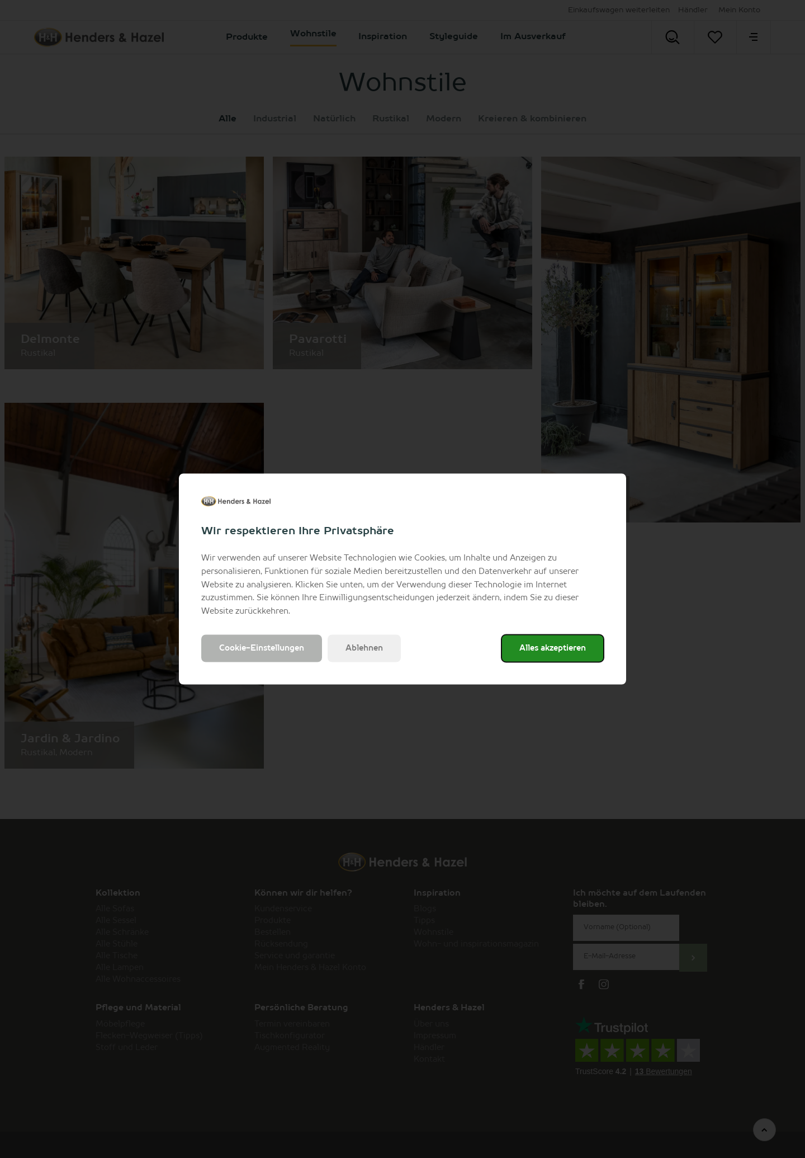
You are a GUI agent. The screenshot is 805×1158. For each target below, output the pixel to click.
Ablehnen (364, 648)
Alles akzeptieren (552, 648)
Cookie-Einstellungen (261, 648)
